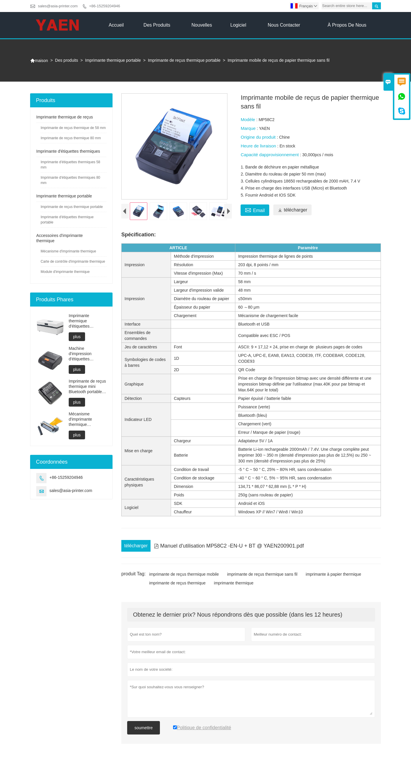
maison (39, 60)
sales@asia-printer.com (58, 6)
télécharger (292, 209)
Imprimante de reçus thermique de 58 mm (73, 128)
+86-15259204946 (104, 6)
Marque (249, 128)
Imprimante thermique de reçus (64, 117)
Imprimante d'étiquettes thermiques (68, 151)
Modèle (248, 119)
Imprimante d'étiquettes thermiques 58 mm (70, 164)
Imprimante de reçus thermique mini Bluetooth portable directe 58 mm (87, 386)
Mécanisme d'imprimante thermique (68, 251)
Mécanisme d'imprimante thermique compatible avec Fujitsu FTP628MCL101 (84, 419)
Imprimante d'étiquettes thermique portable (67, 219)
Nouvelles (201, 25)
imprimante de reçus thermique (177, 588)
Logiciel (238, 25)
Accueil (116, 25)
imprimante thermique (233, 588)
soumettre (143, 732)
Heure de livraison (259, 145)
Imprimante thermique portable (113, 60)
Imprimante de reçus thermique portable (184, 60)
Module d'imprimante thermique (65, 272)
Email (255, 210)
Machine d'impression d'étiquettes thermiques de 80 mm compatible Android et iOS (84, 354)
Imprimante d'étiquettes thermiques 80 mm (70, 180)
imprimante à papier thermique (333, 579)
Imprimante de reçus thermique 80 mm (71, 138)
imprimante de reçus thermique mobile (184, 579)
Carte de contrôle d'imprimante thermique (73, 261)
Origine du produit (259, 137)
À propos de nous (347, 25)
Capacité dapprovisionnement (270, 154)
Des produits (157, 25)
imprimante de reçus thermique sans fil (262, 579)
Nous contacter (284, 25)
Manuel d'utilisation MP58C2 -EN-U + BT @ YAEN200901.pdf (229, 551)
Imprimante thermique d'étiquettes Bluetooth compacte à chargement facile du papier (87, 321)
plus (77, 336)
